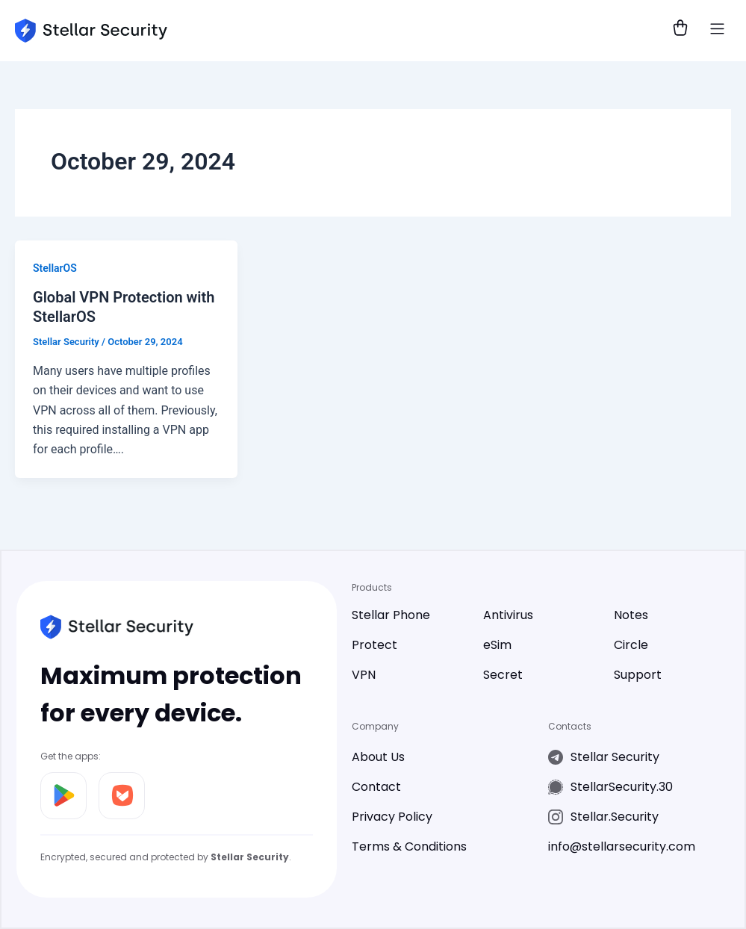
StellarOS (55, 268)
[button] (717, 30)
